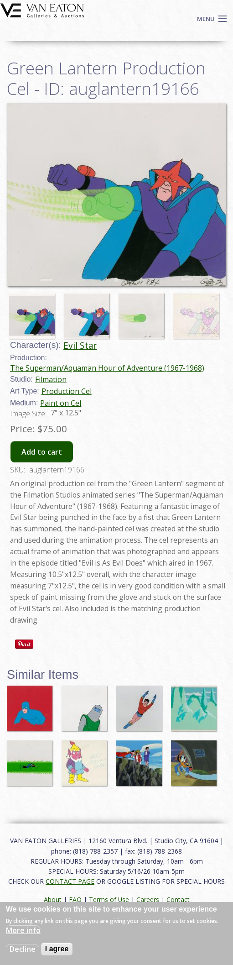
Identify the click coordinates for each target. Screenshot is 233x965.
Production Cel (66, 391)
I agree (57, 949)
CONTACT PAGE (70, 881)
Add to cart (41, 452)
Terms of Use (109, 899)
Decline (23, 949)
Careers (147, 899)
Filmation (51, 379)
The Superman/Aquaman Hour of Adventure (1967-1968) (107, 368)
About (53, 899)
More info (23, 930)
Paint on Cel (60, 403)
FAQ (75, 899)
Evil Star (80, 345)
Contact (178, 899)
